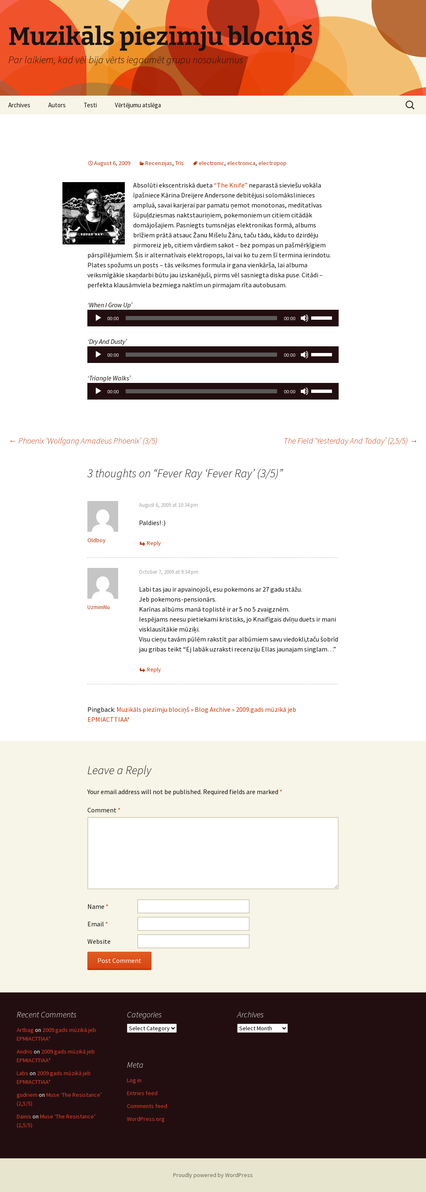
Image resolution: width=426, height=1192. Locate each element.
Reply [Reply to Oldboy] (154, 543)
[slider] (201, 318)
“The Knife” (231, 185)
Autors (57, 105)
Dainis (24, 1116)
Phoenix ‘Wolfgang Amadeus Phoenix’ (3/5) (82, 440)
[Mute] (304, 318)
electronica (241, 163)
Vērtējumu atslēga (138, 105)
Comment (104, 810)
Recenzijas (158, 163)
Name (98, 906)
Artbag (25, 1030)
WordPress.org (146, 1119)
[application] (213, 318)
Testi (90, 105)
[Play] (98, 318)
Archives (19, 105)
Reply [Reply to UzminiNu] (154, 669)
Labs (22, 1073)
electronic (211, 163)
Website (99, 941)
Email (97, 924)
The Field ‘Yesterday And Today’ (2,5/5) (351, 440)
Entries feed (142, 1093)
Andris (24, 1051)
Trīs (179, 163)
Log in (134, 1080)
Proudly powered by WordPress (213, 1175)
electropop (272, 163)
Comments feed (147, 1106)
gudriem (27, 1094)
